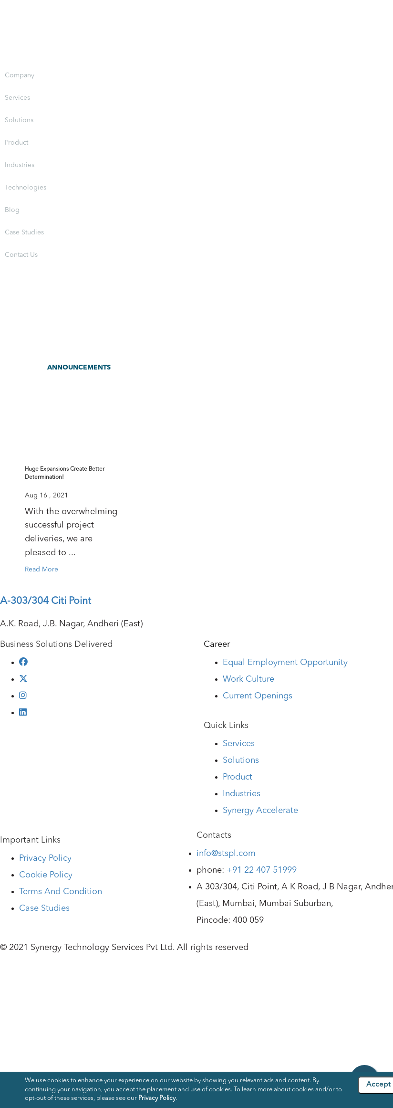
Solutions (19, 120)
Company (19, 75)
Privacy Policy (45, 858)
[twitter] (23, 679)
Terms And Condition (60, 891)
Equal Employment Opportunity (285, 662)
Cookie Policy (45, 875)
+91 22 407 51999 (262, 870)
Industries (19, 165)
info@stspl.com (226, 853)
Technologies (25, 187)
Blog (12, 210)
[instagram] (23, 696)
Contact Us (21, 255)
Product (16, 142)
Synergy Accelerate (260, 810)
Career (217, 644)
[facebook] (23, 662)
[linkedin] (23, 712)
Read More (41, 569)
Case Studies (24, 232)
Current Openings (257, 696)
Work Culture (248, 679)
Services (17, 98)
